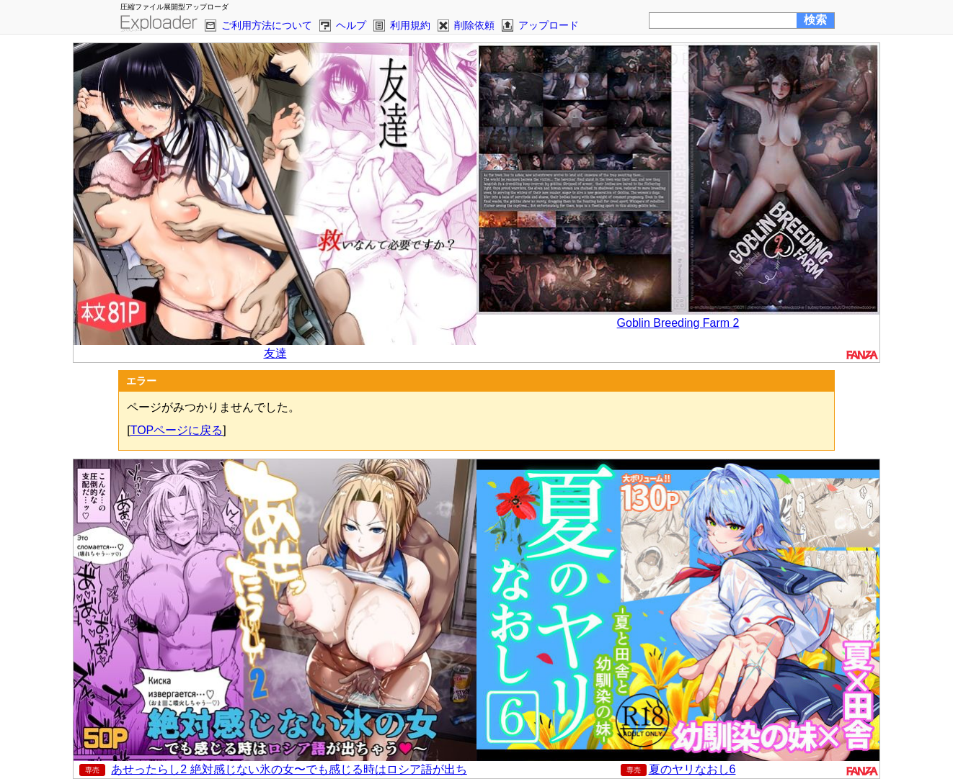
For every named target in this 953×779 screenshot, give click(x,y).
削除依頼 (474, 25)
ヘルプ (351, 25)
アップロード (548, 25)
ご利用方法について (266, 25)
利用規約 (410, 25)
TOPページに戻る (176, 430)
